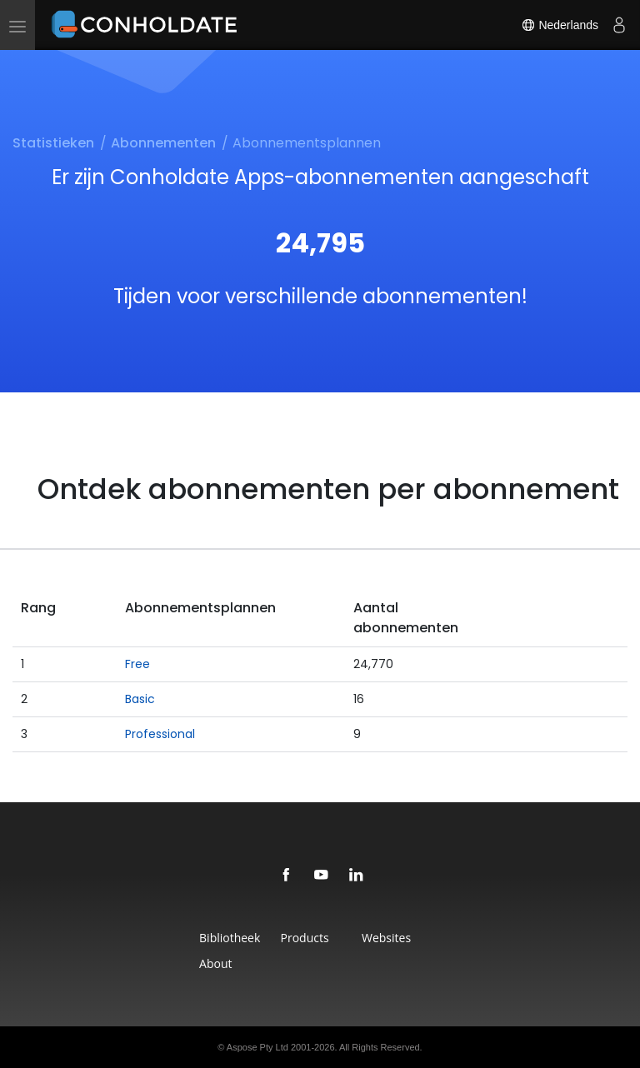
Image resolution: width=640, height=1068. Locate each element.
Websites (386, 938)
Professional (160, 734)
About (215, 963)
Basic (140, 699)
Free (137, 664)
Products (305, 938)
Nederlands (560, 24)
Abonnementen (163, 142)
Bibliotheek (229, 938)
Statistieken (53, 142)
